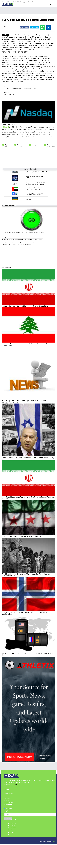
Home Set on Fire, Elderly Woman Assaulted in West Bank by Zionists (28, 461)
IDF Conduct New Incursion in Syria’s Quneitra (21, 539)
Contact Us (7, 798)
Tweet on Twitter (34, 30)
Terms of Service (8, 794)
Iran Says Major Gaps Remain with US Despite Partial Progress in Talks (28, 500)
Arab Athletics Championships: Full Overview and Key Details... (16, 247)
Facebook (12, 824)
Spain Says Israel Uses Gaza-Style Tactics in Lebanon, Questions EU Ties (24, 404)
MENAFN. (12, 840)
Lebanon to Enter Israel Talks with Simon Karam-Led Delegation (24, 347)
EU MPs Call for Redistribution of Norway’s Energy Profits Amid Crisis (26, 615)
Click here (15, 785)
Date (4, 29)
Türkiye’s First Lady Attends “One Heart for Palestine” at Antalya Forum (26, 577)
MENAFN (5, 38)
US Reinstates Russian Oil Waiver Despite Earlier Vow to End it (28, 656)
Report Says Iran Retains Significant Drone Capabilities (25, 309)
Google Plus (12, 828)
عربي (24, 2)
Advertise (6, 801)
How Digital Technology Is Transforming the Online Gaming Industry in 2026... (20, 244)
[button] (28, 2)
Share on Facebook (24, 30)
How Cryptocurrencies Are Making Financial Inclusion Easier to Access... (19, 239)
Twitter (11, 826)
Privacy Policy (8, 796)
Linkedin (11, 833)
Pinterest (12, 830)
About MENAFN (8, 803)
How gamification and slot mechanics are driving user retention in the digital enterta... (22, 242)
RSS (10, 835)
